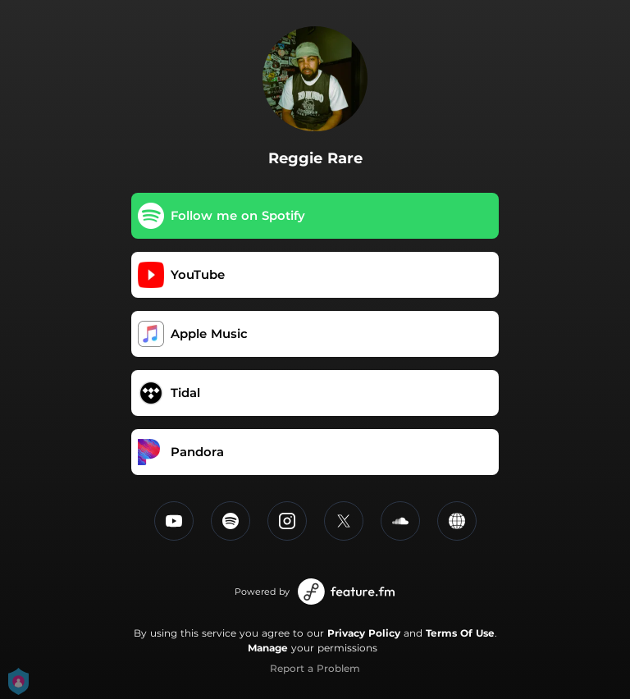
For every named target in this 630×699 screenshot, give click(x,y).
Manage (268, 648)
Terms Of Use (460, 633)
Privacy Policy (363, 633)
